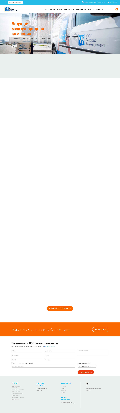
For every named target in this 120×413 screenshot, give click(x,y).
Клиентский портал (40, 388)
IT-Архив (38, 390)
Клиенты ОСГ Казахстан (58, 308)
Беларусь (63, 390)
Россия (63, 388)
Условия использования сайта (93, 388)
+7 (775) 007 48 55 (113, 2)
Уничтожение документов (17, 393)
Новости (91, 9)
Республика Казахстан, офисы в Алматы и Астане (94, 2)
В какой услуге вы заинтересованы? (22, 363)
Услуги (59, 9)
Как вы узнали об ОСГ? (84, 363)
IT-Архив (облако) (16, 395)
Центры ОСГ (69, 9)
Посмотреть (99, 329)
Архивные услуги (16, 391)
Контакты (99, 9)
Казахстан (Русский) (15, 2)
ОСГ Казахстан (50, 9)
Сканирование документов (18, 389)
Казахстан (63, 386)
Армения (63, 392)
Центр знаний (81, 9)
